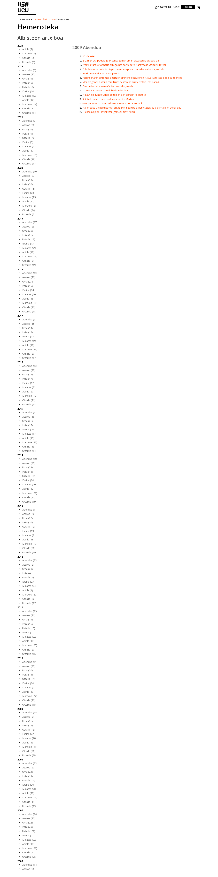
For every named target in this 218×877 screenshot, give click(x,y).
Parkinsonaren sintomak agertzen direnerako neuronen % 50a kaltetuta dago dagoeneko (132, 77)
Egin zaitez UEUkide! (167, 7)
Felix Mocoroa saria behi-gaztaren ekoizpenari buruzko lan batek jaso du (123, 69)
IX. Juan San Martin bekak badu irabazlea (105, 90)
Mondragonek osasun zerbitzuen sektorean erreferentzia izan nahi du (121, 82)
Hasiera (37, 19)
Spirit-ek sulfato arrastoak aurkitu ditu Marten (108, 99)
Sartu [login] (188, 7)
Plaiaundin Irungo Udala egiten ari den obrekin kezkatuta (114, 94)
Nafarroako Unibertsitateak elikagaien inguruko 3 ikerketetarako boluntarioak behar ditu (131, 107)
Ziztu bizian (49, 19)
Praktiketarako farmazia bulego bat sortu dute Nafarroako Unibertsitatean (124, 64)
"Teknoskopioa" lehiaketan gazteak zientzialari (108, 111)
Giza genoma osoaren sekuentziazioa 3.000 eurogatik (112, 103)
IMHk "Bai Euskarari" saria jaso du (101, 73)
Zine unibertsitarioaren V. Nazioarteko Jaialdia (108, 86)
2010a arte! (88, 56)
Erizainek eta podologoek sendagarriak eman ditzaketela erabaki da (120, 60)
